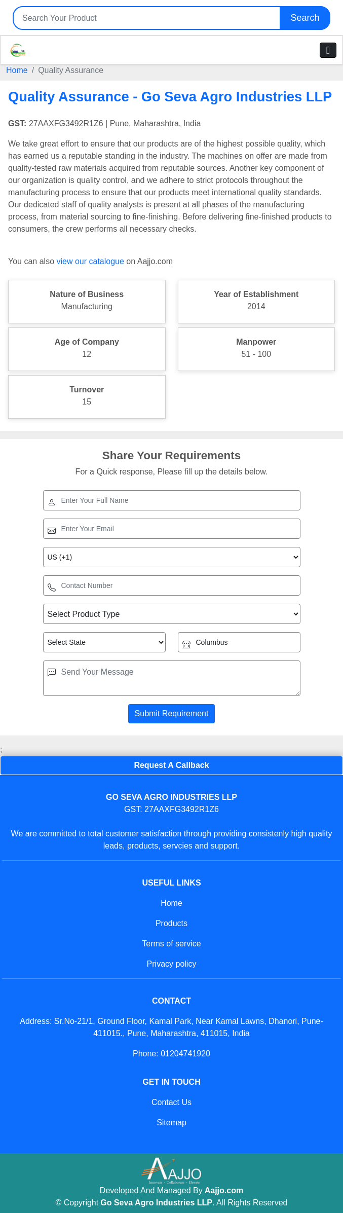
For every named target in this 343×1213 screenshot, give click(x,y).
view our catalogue (90, 261)
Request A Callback (171, 765)
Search (304, 18)
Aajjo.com (224, 1190)
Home (17, 70)
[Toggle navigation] (328, 50)
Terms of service (171, 943)
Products (171, 923)
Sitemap (171, 1122)
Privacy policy (172, 964)
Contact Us (171, 1102)
